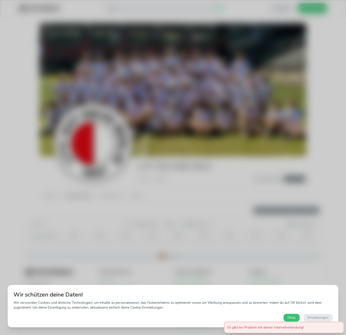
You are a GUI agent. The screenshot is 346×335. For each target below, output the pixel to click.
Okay (292, 317)
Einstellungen (318, 317)
